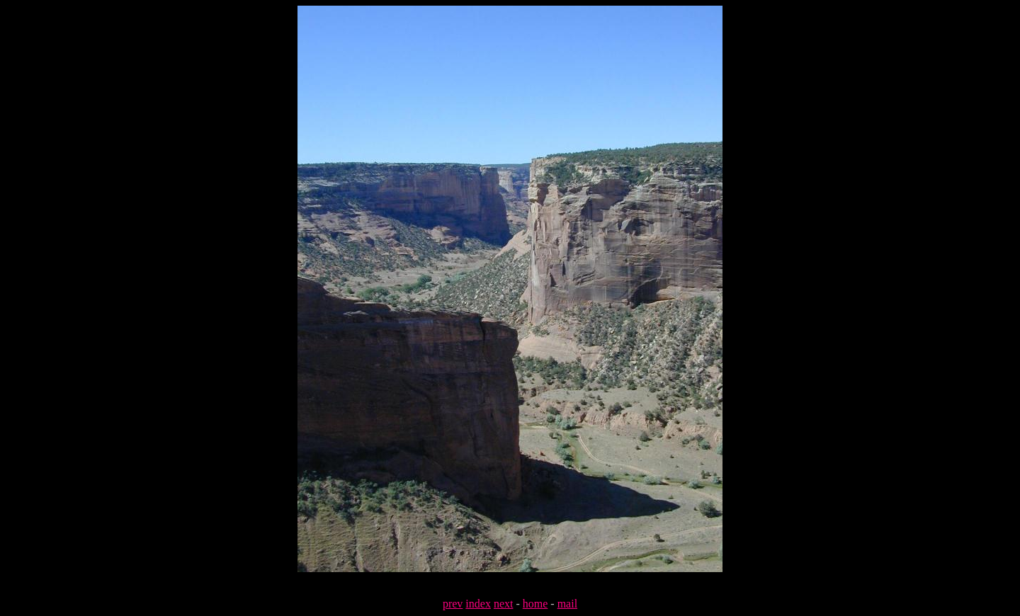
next (504, 604)
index (478, 604)
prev (453, 604)
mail (567, 604)
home (535, 604)
